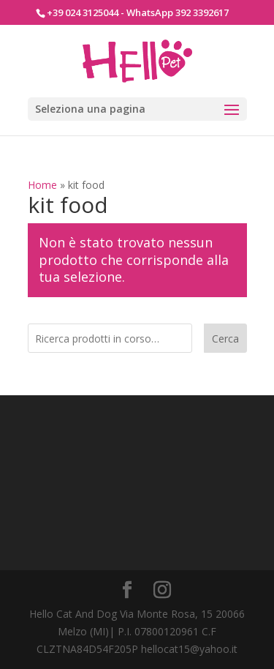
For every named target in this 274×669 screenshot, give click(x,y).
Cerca (225, 338)
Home (42, 185)
